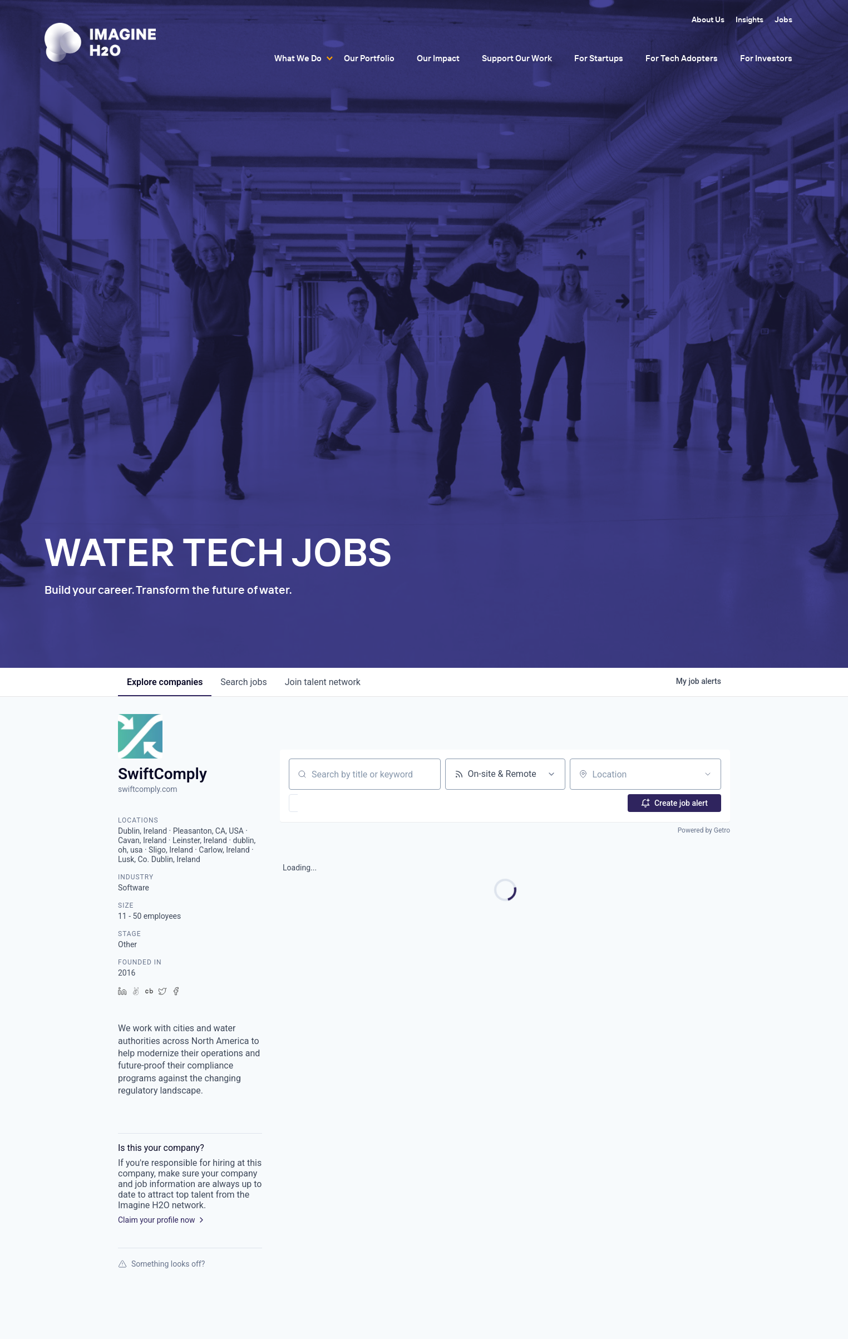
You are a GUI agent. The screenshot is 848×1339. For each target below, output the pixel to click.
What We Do (298, 58)
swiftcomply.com (148, 789)
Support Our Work (517, 58)
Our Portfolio (369, 58)
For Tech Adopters (681, 58)
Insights (749, 19)
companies (165, 682)
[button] (326, 803)
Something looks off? (161, 1263)
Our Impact (438, 58)
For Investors (766, 58)
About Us (708, 19)
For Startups (598, 58)
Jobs (783, 19)
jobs (243, 682)
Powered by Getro (704, 830)
